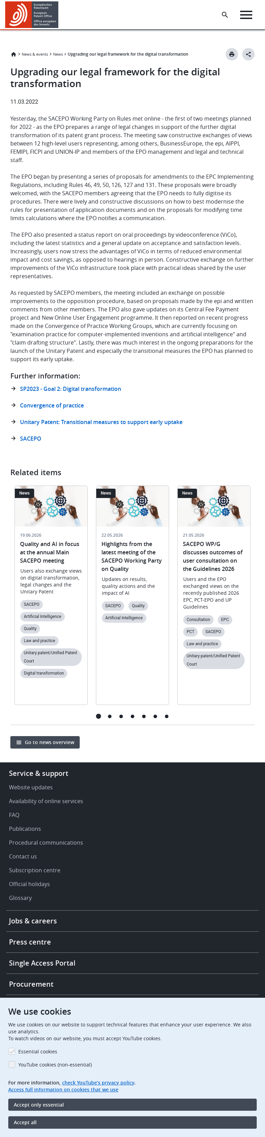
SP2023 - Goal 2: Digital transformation (70, 389)
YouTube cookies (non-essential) (55, 1064)
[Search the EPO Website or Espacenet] (225, 15)
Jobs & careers (33, 920)
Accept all (25, 1122)
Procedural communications (46, 842)
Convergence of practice (52, 405)
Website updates (31, 787)
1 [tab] (98, 716)
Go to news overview (49, 742)
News (58, 54)
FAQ (14, 815)
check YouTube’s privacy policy (98, 1082)
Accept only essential (39, 1104)
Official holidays (29, 884)
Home (13, 54)
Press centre (30, 942)
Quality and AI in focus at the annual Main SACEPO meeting (49, 552)
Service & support (38, 773)
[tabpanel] (51, 599)
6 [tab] (155, 716)
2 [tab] (110, 716)
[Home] (32, 14)
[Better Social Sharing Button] (248, 54)
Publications (25, 829)
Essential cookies (37, 1051)
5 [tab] (144, 716)
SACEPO (30, 438)
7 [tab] (167, 716)
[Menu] (246, 14)
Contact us (23, 856)
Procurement (31, 984)
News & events (35, 54)
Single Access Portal (42, 963)
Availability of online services (46, 801)
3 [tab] (121, 716)
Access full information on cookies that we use (63, 1089)
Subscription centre (34, 870)
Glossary (20, 898)
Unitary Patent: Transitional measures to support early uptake (101, 422)
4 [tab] (133, 716)
